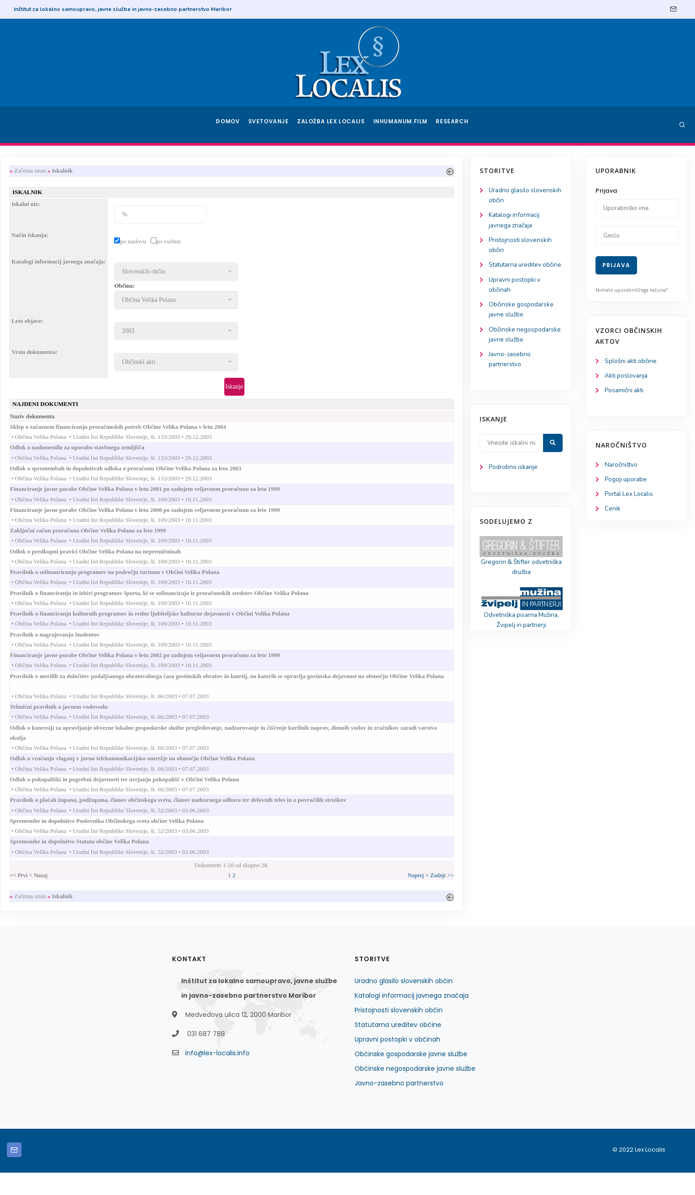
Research (453, 124)
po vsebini (287, 242)
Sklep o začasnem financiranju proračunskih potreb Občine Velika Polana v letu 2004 (245, 429)
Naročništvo (622, 466)
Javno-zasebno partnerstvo (399, 1105)
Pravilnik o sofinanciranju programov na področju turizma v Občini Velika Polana (241, 581)
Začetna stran (149, 171)
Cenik (613, 511)
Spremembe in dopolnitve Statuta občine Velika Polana (206, 861)
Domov (229, 124)
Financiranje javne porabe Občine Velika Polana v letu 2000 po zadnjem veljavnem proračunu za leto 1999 (272, 516)
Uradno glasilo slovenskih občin (404, 1003)
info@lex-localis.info (217, 1075)
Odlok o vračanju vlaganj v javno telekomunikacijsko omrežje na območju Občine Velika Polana (259, 775)
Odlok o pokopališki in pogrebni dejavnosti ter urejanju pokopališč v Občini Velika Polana (251, 797)
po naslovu (252, 242)
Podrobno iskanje (50, 484)
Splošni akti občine (632, 361)
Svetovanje (271, 124)
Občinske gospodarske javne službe (411, 1076)
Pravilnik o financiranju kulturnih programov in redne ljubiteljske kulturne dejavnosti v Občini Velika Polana (276, 624)
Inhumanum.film (401, 124)
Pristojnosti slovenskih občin (399, 1032)
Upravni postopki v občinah (397, 1061)
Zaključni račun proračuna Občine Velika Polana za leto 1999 (215, 538)
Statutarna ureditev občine (398, 1047)
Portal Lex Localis (630, 496)
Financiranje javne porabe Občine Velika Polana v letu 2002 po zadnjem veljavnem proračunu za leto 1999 (272, 667)
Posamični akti (625, 391)
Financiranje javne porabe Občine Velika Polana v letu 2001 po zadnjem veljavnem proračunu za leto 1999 (272, 494)
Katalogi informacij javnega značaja (412, 1017)
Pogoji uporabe (626, 481)
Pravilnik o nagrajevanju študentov (182, 646)
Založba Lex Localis (333, 124)
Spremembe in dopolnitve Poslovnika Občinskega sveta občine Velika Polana (234, 840)
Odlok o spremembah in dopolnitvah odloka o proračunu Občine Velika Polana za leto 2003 (252, 473)
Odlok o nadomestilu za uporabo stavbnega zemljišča (204, 451)
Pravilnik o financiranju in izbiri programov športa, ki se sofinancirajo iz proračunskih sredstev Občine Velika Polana (286, 603)
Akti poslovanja (627, 376)
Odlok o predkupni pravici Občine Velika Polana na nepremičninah (222, 559)
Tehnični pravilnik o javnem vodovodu (186, 721)
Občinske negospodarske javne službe (415, 1090)
